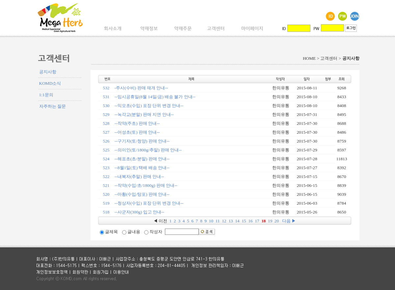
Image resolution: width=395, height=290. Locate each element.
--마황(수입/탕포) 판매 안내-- (142, 194)
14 (237, 220)
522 (106, 176)
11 (218, 220)
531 (106, 96)
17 (257, 220)
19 (270, 220)
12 (224, 220)
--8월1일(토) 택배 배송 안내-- (142, 167)
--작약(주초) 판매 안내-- (137, 123)
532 (106, 87)
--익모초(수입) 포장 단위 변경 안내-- (149, 105)
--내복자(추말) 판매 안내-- (139, 176)
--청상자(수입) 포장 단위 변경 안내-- (149, 203)
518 (106, 212)
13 (230, 220)
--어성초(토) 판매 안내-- (137, 132)
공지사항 (47, 71)
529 (106, 114)
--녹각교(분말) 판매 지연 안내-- (144, 114)
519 (106, 203)
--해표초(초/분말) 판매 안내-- (142, 158)
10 (211, 220)
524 (106, 158)
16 (250, 220)
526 (106, 141)
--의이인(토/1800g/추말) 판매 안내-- (148, 149)
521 (106, 185)
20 (277, 220)
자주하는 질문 (52, 106)
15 (244, 220)
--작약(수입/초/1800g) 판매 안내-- (146, 185)
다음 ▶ (289, 220)
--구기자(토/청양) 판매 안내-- (142, 141)
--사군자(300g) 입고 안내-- (139, 212)
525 (106, 149)
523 (106, 167)
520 (106, 194)
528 (106, 123)
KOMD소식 (50, 83)
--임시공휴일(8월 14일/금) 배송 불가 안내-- (155, 96)
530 (106, 105)
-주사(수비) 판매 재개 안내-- (141, 87)
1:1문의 (46, 94)
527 (106, 132)
